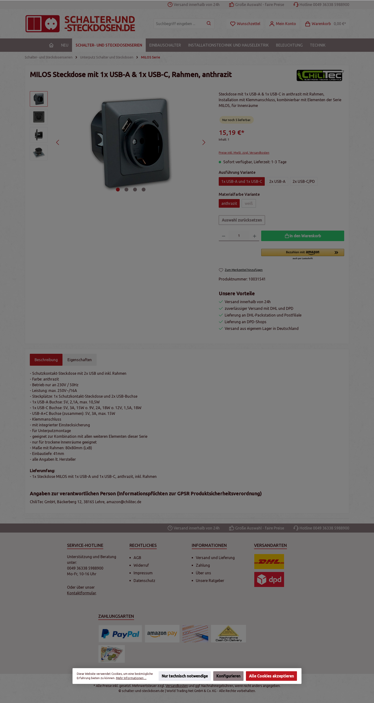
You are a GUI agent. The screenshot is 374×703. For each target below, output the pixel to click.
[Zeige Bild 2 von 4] (126, 189)
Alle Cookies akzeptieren (271, 676)
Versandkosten (177, 686)
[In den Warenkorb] (302, 236)
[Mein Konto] (282, 24)
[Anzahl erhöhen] (255, 236)
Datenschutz (144, 580)
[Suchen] (209, 23)
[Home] (51, 45)
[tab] (46, 360)
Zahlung (203, 565)
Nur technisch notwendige (185, 676)
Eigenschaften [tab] (80, 360)
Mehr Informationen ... (131, 678)
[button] (302, 254)
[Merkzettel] (245, 24)
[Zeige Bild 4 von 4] (143, 189)
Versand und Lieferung (215, 557)
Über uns (203, 573)
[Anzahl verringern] (224, 236)
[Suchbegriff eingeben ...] (179, 23)
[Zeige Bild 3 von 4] (135, 189)
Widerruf (141, 565)
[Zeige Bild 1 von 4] (118, 189)
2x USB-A (277, 181)
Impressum (143, 573)
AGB (137, 557)
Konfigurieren (228, 676)
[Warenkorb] (325, 24)
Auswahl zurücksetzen (242, 220)
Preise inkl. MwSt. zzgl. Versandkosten (244, 152)
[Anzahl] (239, 236)
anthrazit (229, 203)
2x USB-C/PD (304, 181)
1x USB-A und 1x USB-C (241, 181)
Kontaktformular (81, 593)
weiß (249, 203)
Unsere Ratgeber (210, 580)
